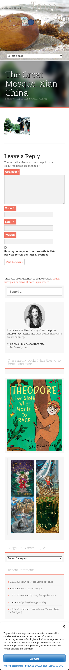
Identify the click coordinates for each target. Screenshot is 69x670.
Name (9, 208)
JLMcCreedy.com (17, 347)
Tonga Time (40, 330)
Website (10, 235)
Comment (12, 171)
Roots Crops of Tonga (41, 581)
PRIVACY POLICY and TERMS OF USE (44, 665)
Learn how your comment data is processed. (32, 280)
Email (9, 221)
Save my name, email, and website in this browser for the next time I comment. (29, 252)
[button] (64, 626)
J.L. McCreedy (39, 98)
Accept (34, 658)
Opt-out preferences (13, 665)
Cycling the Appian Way (43, 595)
